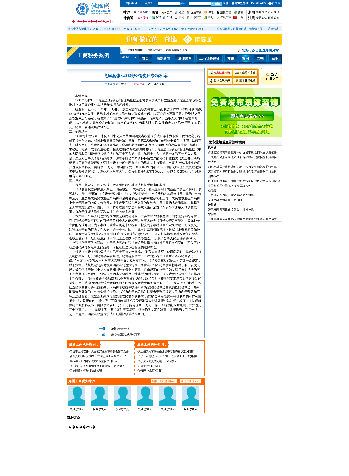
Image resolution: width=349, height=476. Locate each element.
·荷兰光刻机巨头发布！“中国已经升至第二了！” (97, 356)
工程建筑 (225, 166)
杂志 (264, 17)
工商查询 (213, 219)
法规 (251, 18)
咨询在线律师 (222, 80)
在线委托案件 (247, 72)
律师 (126, 12)
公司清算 (225, 200)
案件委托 (143, 17)
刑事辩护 (196, 17)
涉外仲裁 (248, 209)
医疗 (211, 17)
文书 (264, 12)
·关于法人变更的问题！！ (152, 361)
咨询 (139, 12)
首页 (145, 58)
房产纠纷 (236, 166)
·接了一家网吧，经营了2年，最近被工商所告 (163, 356)
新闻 (251, 12)
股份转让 (225, 195)
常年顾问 (259, 219)
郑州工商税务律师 (81, 381)
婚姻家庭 (225, 157)
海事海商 (213, 209)
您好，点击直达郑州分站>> (262, 50)
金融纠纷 (259, 166)
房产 (169, 12)
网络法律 (271, 171)
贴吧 (145, 12)
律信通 (276, 3)
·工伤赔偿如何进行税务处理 (85, 370)
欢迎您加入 (76, 409)
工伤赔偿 (213, 157)
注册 (225, 3)
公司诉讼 (213, 195)
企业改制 (213, 200)
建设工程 (225, 12)
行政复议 (248, 180)
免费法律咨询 (222, 72)
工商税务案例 (93, 55)
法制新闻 (163, 58)
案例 (276, 12)
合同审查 (248, 219)
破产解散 (236, 195)
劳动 (240, 12)
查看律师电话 (247, 80)
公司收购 (236, 200)
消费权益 (259, 157)
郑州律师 (191, 381)
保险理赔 (248, 157)
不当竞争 (259, 171)
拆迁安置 (213, 152)
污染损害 (213, 171)
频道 (155, 12)
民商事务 (225, 152)
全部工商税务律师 (162, 381)
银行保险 (248, 171)
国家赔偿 (271, 180)
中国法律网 (135, 50)
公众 (133, 12)
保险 (211, 12)
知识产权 (225, 17)
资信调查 (225, 219)
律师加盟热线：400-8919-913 (249, 3)
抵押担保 (271, 157)
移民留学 (271, 219)
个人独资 (248, 166)
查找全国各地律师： (80, 28)
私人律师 (236, 219)
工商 (240, 17)
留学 (159, 17)
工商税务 (245, 185)
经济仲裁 (271, 166)
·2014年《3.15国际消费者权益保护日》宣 (93, 361)
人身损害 (271, 152)
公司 (169, 17)
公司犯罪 (222, 185)
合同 (181, 17)
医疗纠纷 (236, 152)
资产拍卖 (248, 195)
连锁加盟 (236, 171)
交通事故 (196, 12)
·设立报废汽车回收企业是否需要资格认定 (161, 351)
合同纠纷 (259, 152)
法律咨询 (184, 58)
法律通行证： (133, 3)
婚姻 (181, 12)
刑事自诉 (236, 180)
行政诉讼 (259, 180)
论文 (276, 17)
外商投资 (225, 209)
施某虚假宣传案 (120, 328)
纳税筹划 (213, 166)
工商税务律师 (209, 58)
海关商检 (234, 185)
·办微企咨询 (144, 365)
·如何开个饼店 (145, 370)
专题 (258, 17)
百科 (270, 17)
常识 (270, 12)
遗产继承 (236, 157)
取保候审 (213, 180)
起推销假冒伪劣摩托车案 (125, 334)
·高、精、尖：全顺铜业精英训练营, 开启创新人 (97, 365)
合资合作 (236, 209)
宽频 (258, 12)
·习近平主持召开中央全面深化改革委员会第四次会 (99, 351)
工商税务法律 (153, 50)
